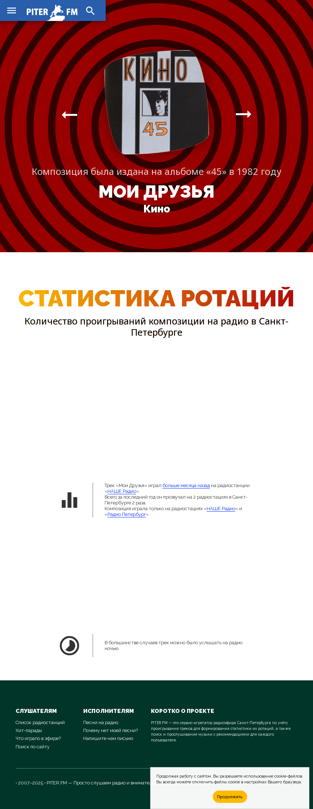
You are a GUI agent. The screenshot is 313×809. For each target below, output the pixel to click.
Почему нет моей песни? (110, 730)
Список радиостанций (40, 722)
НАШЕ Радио (121, 491)
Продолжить (229, 796)
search (90, 11)
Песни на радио (100, 722)
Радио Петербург (126, 514)
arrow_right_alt (69, 114)
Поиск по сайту (33, 746)
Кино (156, 209)
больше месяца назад (186, 485)
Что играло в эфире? (38, 738)
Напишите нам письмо (108, 738)
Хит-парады (29, 730)
